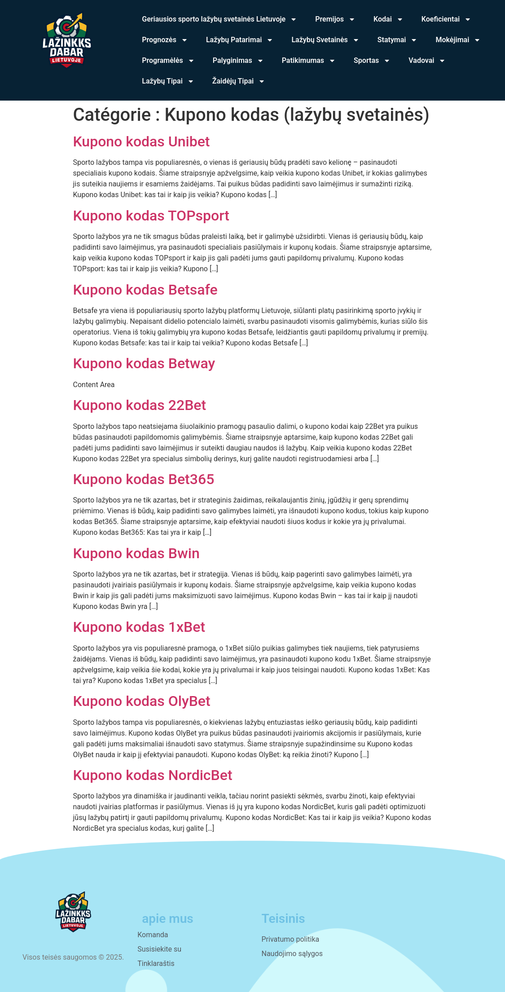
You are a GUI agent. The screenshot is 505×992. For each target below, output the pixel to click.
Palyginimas (238, 61)
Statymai (398, 40)
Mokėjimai (458, 40)
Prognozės (165, 40)
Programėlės (168, 61)
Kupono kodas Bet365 (144, 479)
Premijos (335, 19)
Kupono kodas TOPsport (151, 215)
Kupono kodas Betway (144, 363)
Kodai (388, 19)
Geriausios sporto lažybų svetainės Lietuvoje (219, 19)
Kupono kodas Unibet (141, 141)
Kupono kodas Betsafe (145, 289)
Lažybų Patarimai (240, 40)
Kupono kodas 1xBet (139, 626)
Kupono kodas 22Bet (139, 405)
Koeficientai (446, 19)
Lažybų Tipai (168, 81)
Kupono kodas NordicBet (153, 775)
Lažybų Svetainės (325, 40)
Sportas (372, 61)
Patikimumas (309, 61)
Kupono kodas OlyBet (142, 701)
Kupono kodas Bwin (136, 553)
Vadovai (427, 61)
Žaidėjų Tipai (238, 81)
